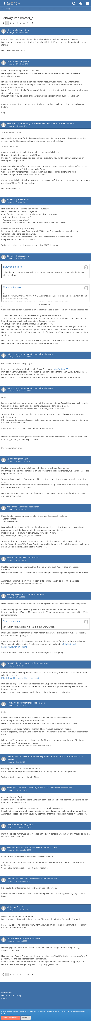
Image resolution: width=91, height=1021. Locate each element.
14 (28, 22)
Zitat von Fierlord (12, 266)
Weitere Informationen (10, 1017)
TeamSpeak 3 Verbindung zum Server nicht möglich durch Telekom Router (40, 123)
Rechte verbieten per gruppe (20, 824)
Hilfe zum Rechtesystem (18, 30)
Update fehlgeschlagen (17, 458)
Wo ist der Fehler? (15, 907)
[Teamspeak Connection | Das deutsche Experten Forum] (11, 3)
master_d (10, 33)
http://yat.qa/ (59, 369)
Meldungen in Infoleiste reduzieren (23, 506)
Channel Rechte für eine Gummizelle (23, 938)
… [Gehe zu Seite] (24, 22)
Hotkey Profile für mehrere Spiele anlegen (26, 702)
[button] (87, 3)
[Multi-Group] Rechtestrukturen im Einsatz (20, 678)
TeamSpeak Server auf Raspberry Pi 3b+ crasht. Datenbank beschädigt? (39, 787)
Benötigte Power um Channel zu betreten (25, 594)
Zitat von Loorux (12, 287)
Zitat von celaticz (12, 621)
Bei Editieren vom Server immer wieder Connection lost (32, 847)
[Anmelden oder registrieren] (80, 3)
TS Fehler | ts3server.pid (18, 199)
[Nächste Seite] (32, 23)
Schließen (26, 1017)
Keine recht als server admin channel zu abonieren (30, 354)
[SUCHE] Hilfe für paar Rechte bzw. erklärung (27, 663)
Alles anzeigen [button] (44, 304)
